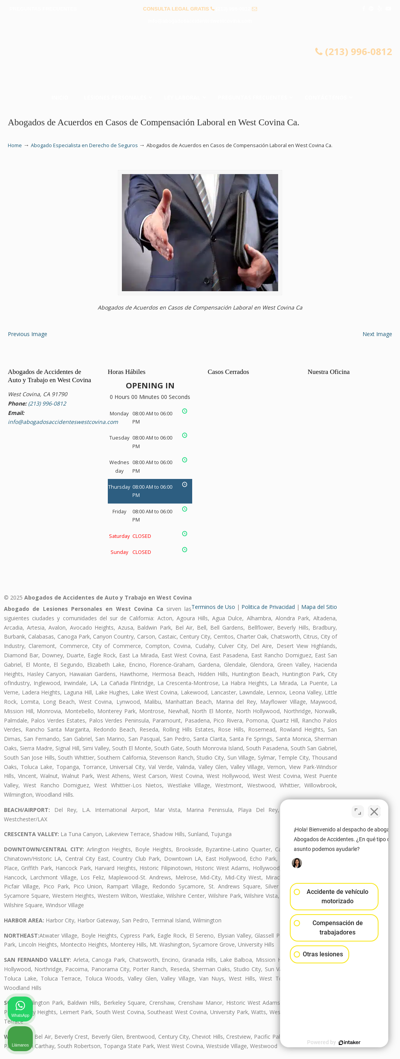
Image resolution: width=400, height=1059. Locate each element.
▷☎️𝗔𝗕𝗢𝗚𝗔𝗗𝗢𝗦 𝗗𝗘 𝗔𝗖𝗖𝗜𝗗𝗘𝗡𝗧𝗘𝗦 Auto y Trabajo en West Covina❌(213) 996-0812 (200, 61)
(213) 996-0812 (233, 9)
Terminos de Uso (213, 606)
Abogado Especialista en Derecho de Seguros (84, 145)
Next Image (377, 334)
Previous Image (27, 334)
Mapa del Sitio (319, 606)
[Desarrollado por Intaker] (333, 1042)
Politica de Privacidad (268, 606)
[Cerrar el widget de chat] (374, 809)
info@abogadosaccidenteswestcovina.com (200, 21)
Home (15, 145)
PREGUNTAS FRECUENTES (43, 9)
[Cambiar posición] (358, 809)
